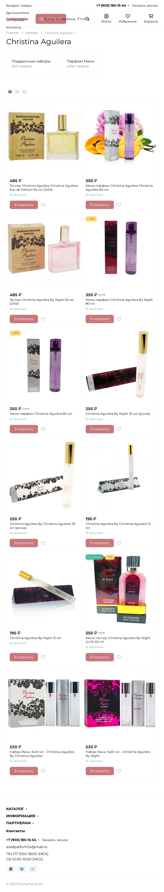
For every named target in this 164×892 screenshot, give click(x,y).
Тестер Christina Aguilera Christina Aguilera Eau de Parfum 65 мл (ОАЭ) (44, 188)
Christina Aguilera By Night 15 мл (35, 638)
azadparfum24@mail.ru (26, 847)
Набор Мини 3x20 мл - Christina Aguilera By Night (118, 754)
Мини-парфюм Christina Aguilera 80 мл (41, 414)
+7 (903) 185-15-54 (111, 6)
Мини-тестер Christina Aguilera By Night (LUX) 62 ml (118, 640)
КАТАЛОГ (15, 809)
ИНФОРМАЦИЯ (20, 816)
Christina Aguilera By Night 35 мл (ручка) (118, 414)
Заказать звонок (145, 6)
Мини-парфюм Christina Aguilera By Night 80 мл (119, 302)
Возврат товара (19, 6)
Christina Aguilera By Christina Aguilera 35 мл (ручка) (42, 526)
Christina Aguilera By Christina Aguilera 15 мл (118, 526)
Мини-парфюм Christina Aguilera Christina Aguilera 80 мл (119, 188)
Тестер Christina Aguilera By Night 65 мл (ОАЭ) (42, 302)
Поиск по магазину (60, 19)
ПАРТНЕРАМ (18, 823)
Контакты (13, 27)
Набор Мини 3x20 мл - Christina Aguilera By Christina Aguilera (42, 754)
